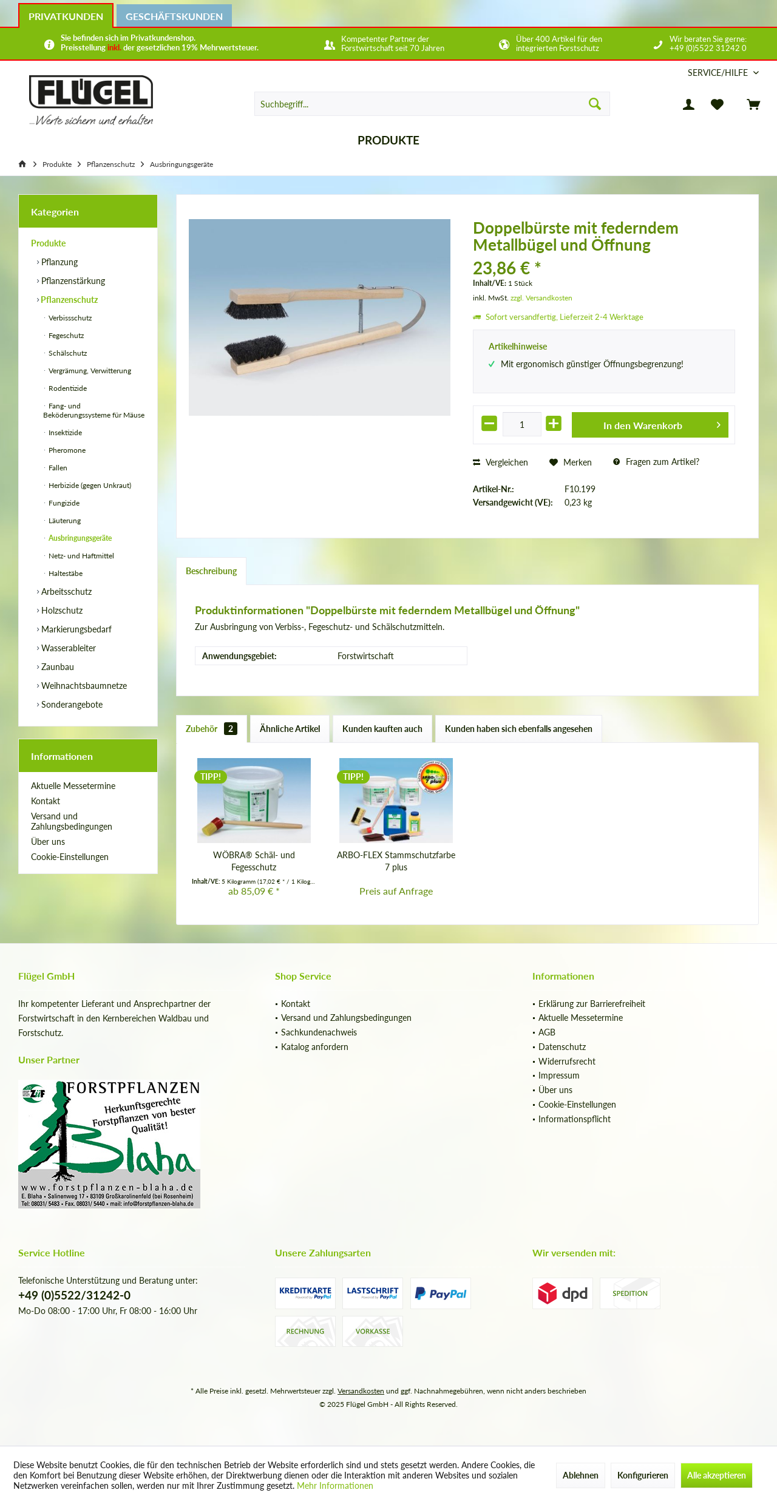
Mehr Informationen (335, 1485)
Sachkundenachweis (319, 1032)
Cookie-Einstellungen (70, 857)
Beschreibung (211, 571)
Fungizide (63, 502)
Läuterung (64, 520)
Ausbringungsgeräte (79, 538)
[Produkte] (388, 140)
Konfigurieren (642, 1475)
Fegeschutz (65, 335)
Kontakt (45, 801)
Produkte (48, 243)
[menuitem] (719, 72)
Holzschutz (61, 610)
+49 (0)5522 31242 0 (708, 48)
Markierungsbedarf (75, 629)
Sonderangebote (71, 704)
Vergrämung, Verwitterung (89, 370)
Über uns (48, 841)
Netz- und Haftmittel (80, 555)
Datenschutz (562, 1047)
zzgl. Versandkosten (541, 297)
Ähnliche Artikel (290, 728)
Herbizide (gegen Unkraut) (89, 485)
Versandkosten (361, 1390)
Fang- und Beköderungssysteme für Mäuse (93, 410)
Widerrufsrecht (566, 1061)
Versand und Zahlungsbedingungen (71, 821)
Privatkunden (66, 16)
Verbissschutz (69, 317)
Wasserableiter (67, 648)
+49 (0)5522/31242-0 (74, 1295)
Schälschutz (67, 352)
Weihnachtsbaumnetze (83, 685)
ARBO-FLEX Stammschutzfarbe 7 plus (396, 861)
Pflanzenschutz (68, 299)
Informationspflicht (574, 1119)
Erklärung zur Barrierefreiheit (591, 1003)
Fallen (57, 467)
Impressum (559, 1075)
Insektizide (64, 432)
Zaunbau (56, 667)
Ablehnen (581, 1475)
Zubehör (211, 728)
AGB (546, 1032)
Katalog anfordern (314, 1047)
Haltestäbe (65, 573)
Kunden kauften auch (382, 728)
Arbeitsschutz (65, 591)
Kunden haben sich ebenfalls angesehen (518, 728)
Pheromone (66, 450)
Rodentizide (67, 388)
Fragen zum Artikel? (656, 461)
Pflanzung (58, 262)
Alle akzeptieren (716, 1475)
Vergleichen (500, 462)
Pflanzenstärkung (72, 281)
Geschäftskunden (174, 16)
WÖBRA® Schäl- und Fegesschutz (254, 861)
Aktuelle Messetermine (73, 786)
